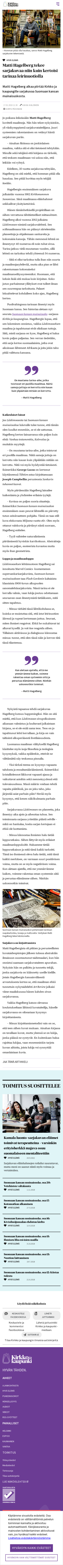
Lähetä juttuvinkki (48, 1315)
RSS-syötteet (10, 1417)
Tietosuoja (8, 1470)
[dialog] (31, 1538)
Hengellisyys (10, 1401)
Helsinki (7, 1430)
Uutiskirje (33, 1334)
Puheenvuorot (11, 1396)
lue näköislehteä (14, 1481)
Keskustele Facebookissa (18, 1315)
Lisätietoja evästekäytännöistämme (29, 1538)
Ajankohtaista (11, 1385)
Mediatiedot (9, 1465)
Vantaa (6, 1446)
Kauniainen (8, 1441)
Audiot (6, 1406)
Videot (6, 1412)
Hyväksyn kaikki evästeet (31, 1548)
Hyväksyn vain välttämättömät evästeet (31, 1557)
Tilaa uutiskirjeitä (11, 1475)
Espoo (6, 1435)
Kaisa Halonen (30, 105)
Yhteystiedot (9, 1460)
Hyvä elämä (9, 1390)
